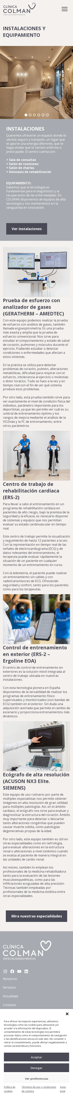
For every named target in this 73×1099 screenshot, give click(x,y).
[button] (67, 1014)
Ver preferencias (36, 1078)
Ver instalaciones (27, 228)
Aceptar (36, 1057)
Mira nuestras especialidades (36, 916)
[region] (36, 82)
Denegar (36, 1068)
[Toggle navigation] (64, 9)
